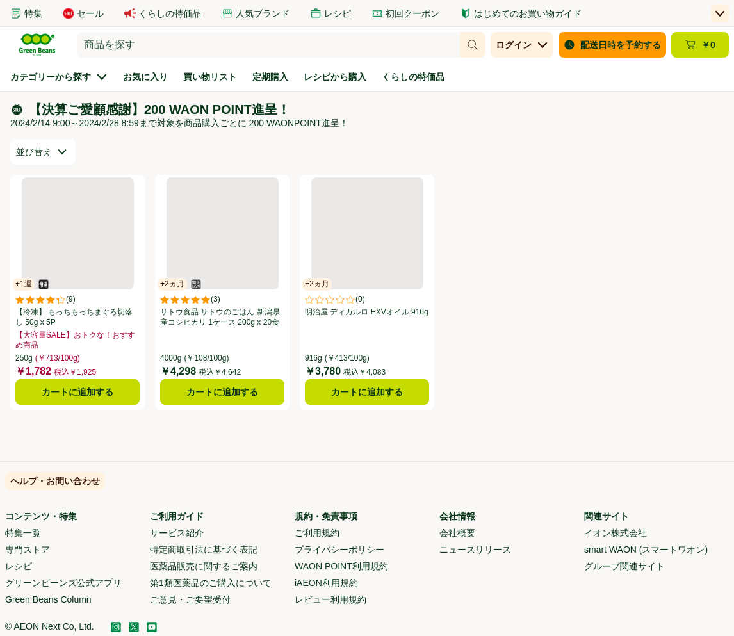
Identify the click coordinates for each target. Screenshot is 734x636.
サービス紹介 (177, 533)
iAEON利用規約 (326, 583)
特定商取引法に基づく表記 (203, 549)
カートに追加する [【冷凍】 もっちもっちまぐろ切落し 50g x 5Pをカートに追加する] (77, 392)
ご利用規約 (317, 533)
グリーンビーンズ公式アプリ (63, 583)
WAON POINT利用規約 (341, 566)
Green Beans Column (48, 599)
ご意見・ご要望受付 (190, 599)
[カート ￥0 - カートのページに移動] (700, 45)
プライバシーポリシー (339, 549)
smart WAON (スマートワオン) (646, 549)
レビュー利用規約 (330, 599)
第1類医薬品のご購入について (211, 583)
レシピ (18, 566)
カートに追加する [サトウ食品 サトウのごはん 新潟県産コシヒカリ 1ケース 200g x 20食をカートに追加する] (222, 392)
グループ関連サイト (624, 566)
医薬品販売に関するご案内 (203, 566)
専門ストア (27, 549)
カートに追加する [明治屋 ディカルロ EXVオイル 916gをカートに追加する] (367, 392)
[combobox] (268, 45)
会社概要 (457, 533)
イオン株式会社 (615, 533)
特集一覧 (23, 533)
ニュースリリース (475, 549)
